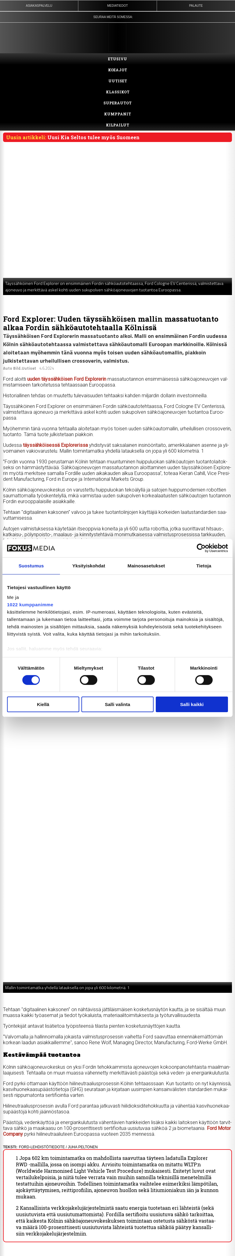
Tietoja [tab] (203, 565)
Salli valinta (117, 704)
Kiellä (43, 704)
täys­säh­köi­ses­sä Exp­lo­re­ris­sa (55, 445)
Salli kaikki (192, 704)
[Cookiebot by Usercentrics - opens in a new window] (201, 548)
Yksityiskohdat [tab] (88, 565)
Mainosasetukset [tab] (146, 565)
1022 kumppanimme (30, 604)
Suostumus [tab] (31, 565)
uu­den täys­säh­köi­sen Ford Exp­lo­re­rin (67, 379)
